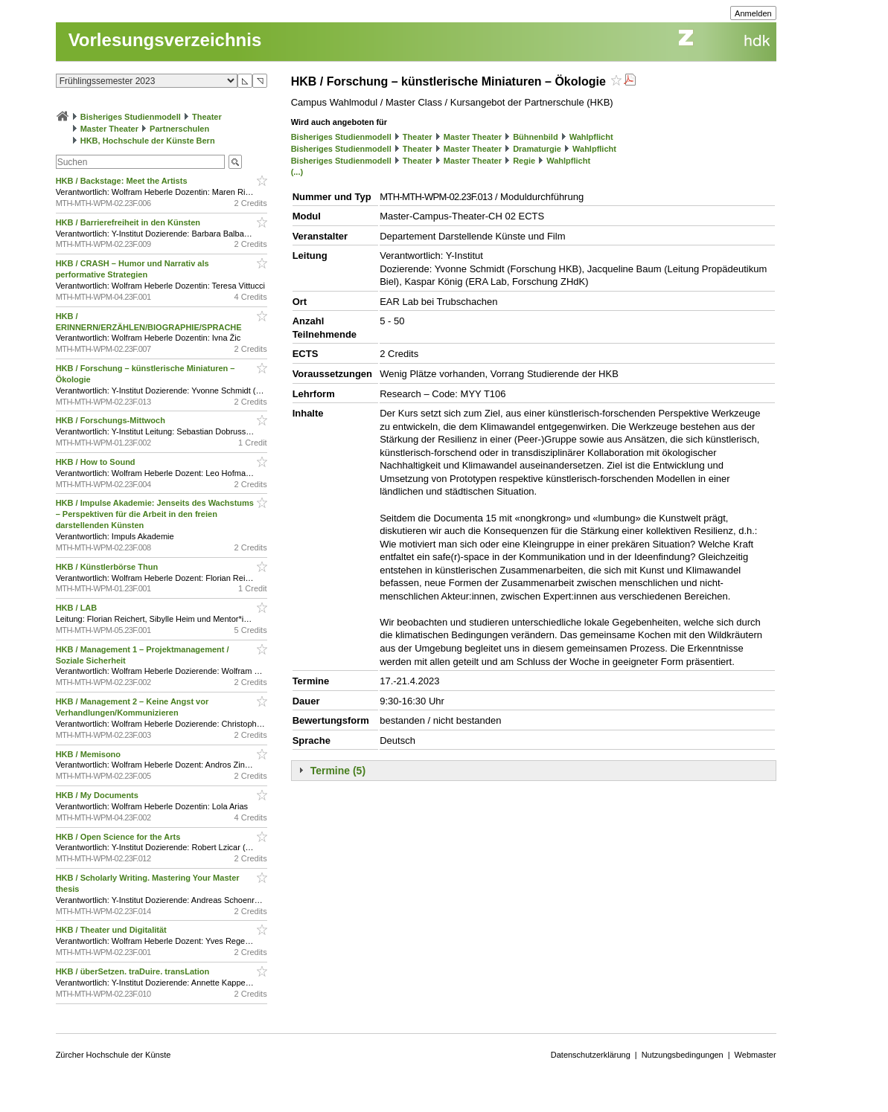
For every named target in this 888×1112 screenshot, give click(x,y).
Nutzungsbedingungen (683, 1054)
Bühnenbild (535, 136)
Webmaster (755, 1054)
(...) (297, 171)
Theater (207, 116)
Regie (524, 160)
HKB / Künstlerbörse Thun (108, 566)
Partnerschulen (179, 128)
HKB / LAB (78, 607)
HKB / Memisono (89, 754)
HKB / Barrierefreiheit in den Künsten (129, 222)
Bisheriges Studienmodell (130, 116)
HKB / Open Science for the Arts (119, 836)
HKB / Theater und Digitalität (112, 929)
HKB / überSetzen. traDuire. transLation (134, 971)
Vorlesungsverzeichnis (165, 40)
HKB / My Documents (98, 795)
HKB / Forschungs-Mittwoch (111, 420)
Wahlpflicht (591, 136)
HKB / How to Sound (97, 461)
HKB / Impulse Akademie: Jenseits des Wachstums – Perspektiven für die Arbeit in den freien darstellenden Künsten (155, 514)
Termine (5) (337, 771)
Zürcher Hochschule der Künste (113, 1054)
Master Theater (109, 128)
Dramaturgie (537, 148)
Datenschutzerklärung (590, 1054)
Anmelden (753, 13)
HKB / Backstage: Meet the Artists (123, 180)
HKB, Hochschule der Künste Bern (147, 140)
